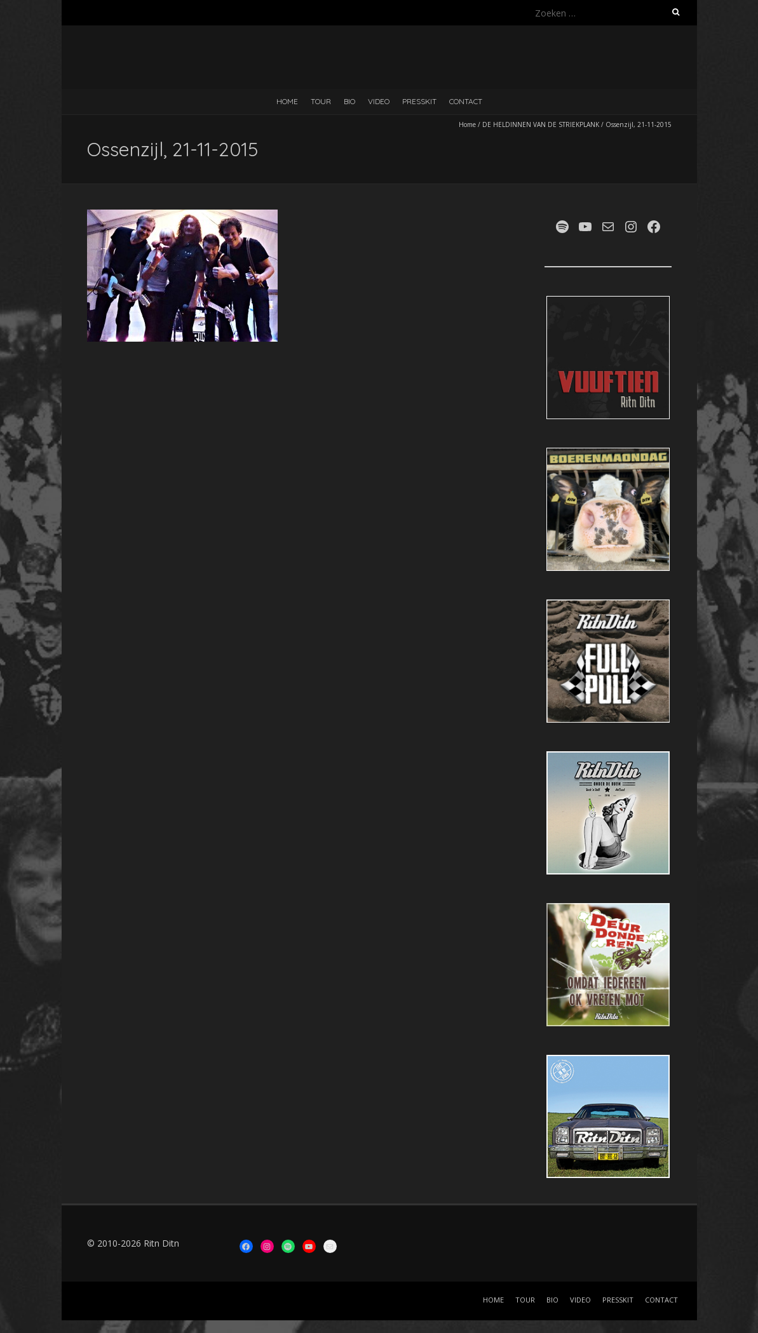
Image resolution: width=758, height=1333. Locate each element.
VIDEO (378, 101)
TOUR (321, 101)
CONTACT (465, 101)
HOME (287, 101)
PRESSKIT (419, 101)
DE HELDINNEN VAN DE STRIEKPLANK (540, 124)
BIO (349, 101)
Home (467, 124)
